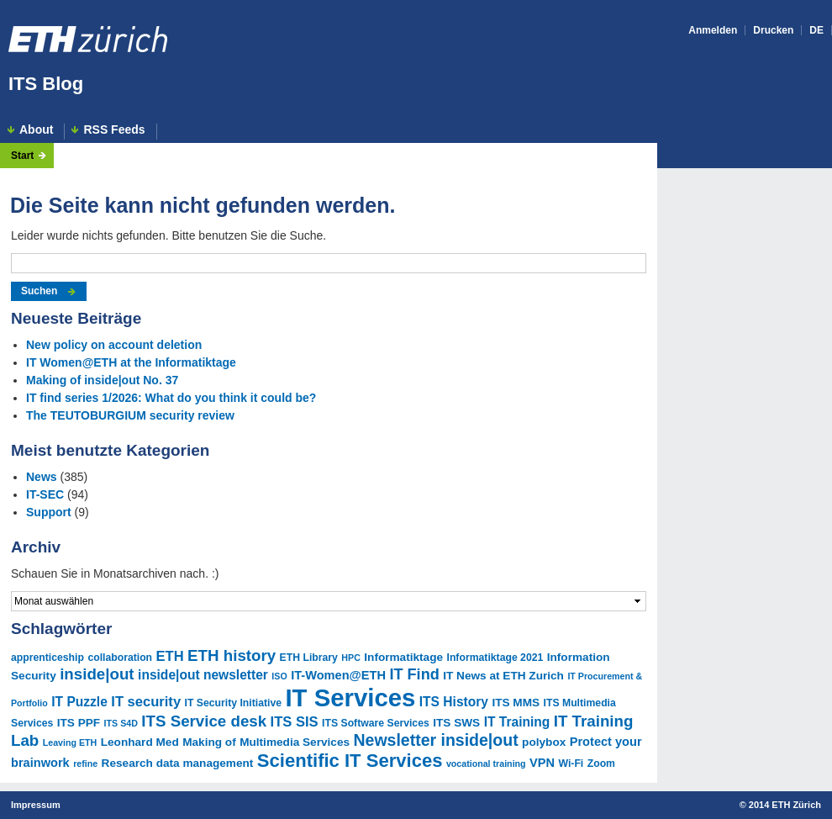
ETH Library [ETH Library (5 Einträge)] (309, 657)
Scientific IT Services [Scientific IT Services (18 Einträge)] (350, 760)
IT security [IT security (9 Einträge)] (146, 702)
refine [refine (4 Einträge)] (85, 763)
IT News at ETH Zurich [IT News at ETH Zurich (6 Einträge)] (503, 675)
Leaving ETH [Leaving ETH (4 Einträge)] (70, 742)
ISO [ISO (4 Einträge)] (279, 676)
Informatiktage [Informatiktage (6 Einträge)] (403, 657)
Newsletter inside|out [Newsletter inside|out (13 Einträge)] (435, 740)
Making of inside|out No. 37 (102, 380)
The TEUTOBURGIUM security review (130, 415)
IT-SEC (45, 494)
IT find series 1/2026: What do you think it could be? (171, 397)
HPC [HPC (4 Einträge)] (351, 658)
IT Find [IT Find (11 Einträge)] (414, 674)
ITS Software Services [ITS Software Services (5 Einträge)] (375, 723)
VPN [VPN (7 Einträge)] (542, 762)
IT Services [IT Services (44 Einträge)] (350, 697)
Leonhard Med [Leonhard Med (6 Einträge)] (140, 742)
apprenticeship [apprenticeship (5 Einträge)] (47, 657)
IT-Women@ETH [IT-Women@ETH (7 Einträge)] (338, 675)
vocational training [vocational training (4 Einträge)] (486, 763)
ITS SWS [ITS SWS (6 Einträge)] (456, 722)
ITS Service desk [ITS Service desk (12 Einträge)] (203, 721)
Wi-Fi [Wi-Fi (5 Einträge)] (571, 763)
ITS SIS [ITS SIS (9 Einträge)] (295, 722)
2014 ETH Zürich (785, 805)
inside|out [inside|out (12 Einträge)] (97, 674)
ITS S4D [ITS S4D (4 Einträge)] (121, 723)
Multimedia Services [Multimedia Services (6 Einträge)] (295, 742)
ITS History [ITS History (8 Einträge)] (453, 702)
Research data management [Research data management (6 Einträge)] (178, 763)
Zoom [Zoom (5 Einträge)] (601, 763)
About (36, 130)
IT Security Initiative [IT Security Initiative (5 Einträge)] (233, 703)
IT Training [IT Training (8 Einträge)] (517, 722)
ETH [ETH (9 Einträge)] (170, 656)
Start (22, 156)
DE (816, 30)
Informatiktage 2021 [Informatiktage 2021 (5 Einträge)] (495, 657)
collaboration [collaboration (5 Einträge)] (119, 657)
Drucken (773, 30)
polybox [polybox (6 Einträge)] (544, 742)
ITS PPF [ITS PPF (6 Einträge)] (78, 722)
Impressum (36, 805)
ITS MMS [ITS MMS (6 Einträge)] (516, 702)
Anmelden (712, 30)
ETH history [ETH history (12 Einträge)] (231, 655)
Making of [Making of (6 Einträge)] (209, 742)
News (41, 476)
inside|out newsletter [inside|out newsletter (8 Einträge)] (203, 675)
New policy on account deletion (114, 344)
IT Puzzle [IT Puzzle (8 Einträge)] (79, 702)
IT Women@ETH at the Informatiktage (131, 362)
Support (48, 512)
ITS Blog (45, 83)
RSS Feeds (114, 130)
